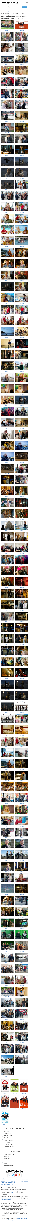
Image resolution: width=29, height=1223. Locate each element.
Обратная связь (22, 1218)
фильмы (18, 1179)
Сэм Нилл (7, 1142)
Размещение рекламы (14, 1220)
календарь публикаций (8, 1182)
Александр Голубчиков (12, 1198)
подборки (24, 1181)
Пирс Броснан (8, 1138)
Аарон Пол (7, 1131)
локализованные (9, 1165)
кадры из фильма (9, 1154)
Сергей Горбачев (6, 1199)
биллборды (7, 1158)
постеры (6, 1156)
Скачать (7, 30)
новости (11, 1179)
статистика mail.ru (7, 1184)
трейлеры (4, 1179)
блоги (2, 1181)
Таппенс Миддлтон (9, 1146)
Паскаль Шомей (8, 1144)
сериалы (25, 1179)
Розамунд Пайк (8, 1140)
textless (6, 1163)
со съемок (7, 1161)
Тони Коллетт (8, 1133)
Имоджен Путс (8, 1135)
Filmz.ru (12, 1192)
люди (13, 1181)
